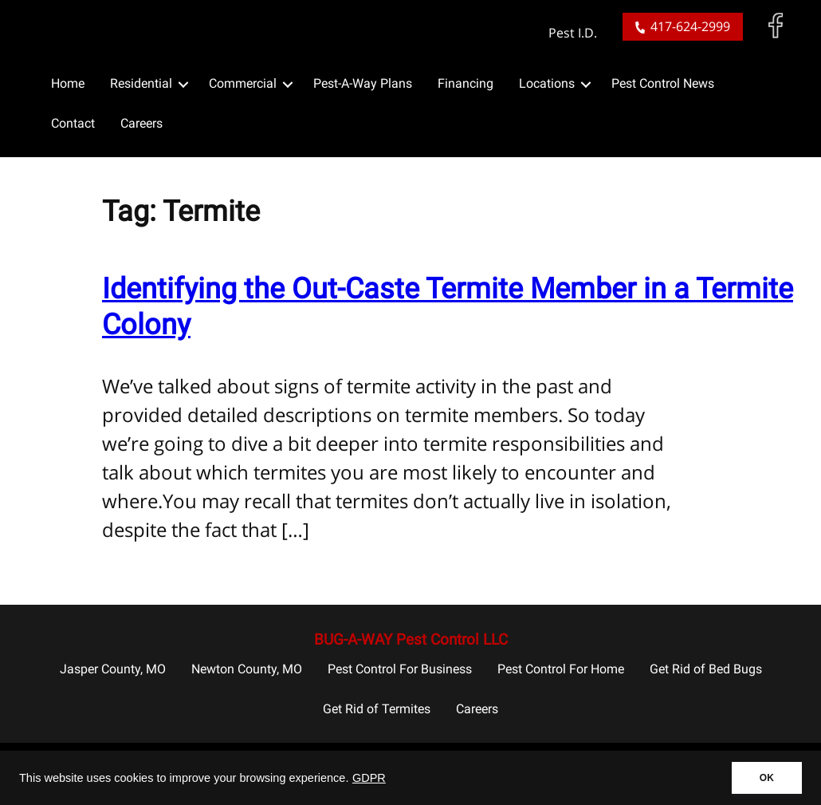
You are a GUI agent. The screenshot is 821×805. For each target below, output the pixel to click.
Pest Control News (662, 83)
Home (67, 83)
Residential (141, 83)
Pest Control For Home (560, 669)
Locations (547, 83)
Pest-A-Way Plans (362, 83)
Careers (141, 123)
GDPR (369, 777)
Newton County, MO (246, 669)
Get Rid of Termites (376, 708)
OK (767, 777)
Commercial (243, 83)
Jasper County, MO (113, 669)
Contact (73, 123)
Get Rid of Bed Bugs (706, 669)
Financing (465, 83)
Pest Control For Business (400, 669)
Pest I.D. (572, 33)
